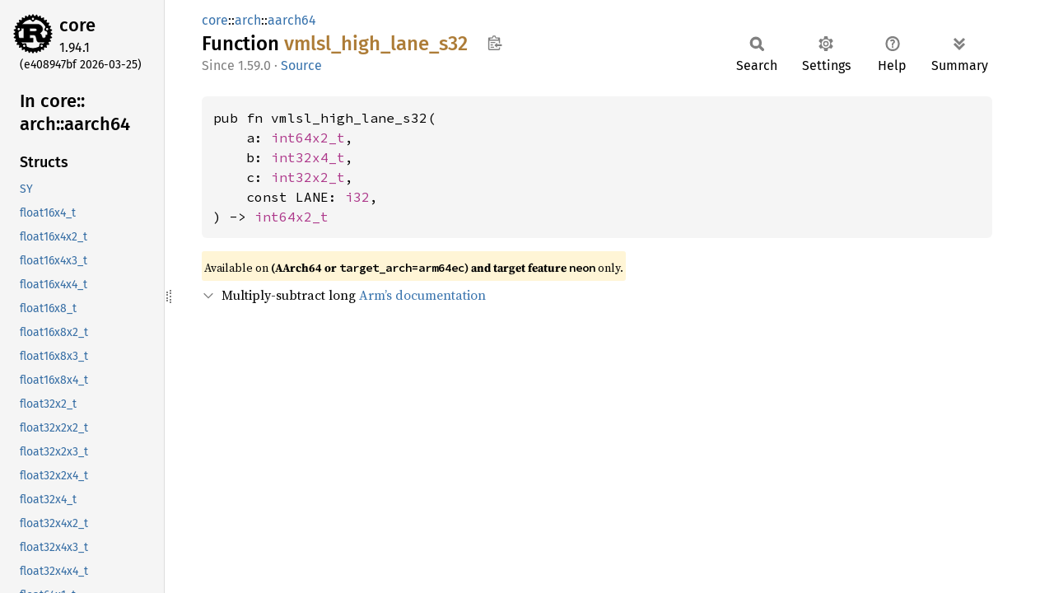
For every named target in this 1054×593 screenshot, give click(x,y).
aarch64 (292, 20)
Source (301, 65)
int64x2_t (308, 137)
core (77, 25)
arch (248, 20)
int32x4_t (308, 157)
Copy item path (494, 43)
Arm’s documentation (422, 295)
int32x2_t (308, 177)
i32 (357, 197)
